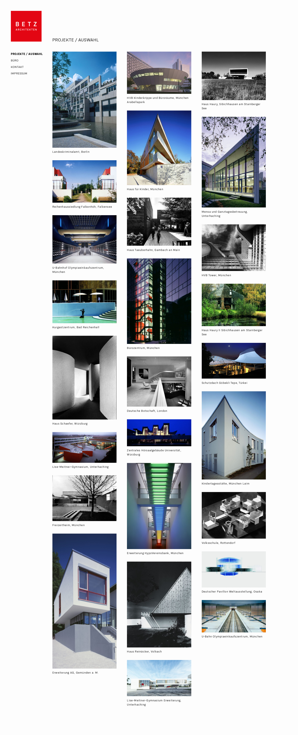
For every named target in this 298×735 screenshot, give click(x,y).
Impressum (19, 73)
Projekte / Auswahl (27, 54)
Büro (15, 60)
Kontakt (17, 67)
